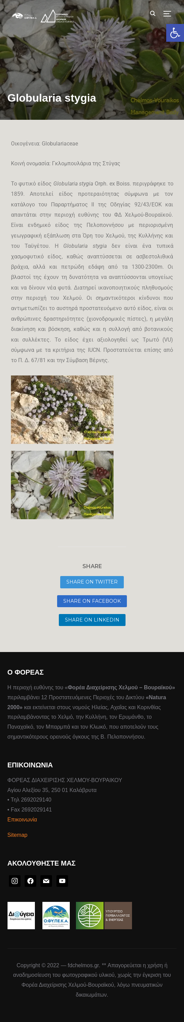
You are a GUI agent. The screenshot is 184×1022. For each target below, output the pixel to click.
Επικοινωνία (22, 819)
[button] (175, 33)
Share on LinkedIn (92, 620)
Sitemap (18, 835)
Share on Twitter (92, 582)
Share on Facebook (92, 601)
